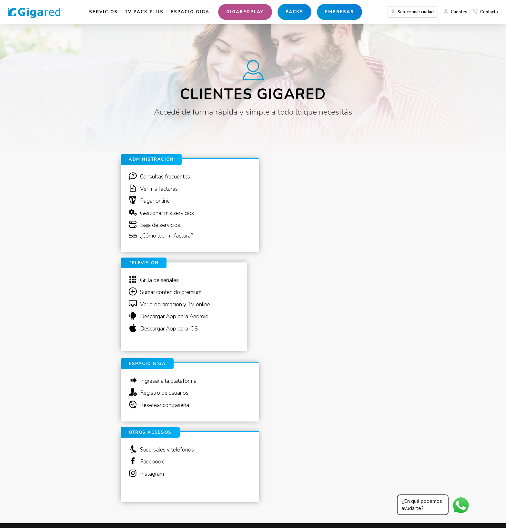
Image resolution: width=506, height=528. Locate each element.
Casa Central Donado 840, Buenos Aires (72, 517)
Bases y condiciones (250, 512)
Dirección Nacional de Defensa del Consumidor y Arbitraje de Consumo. (155, 512)
